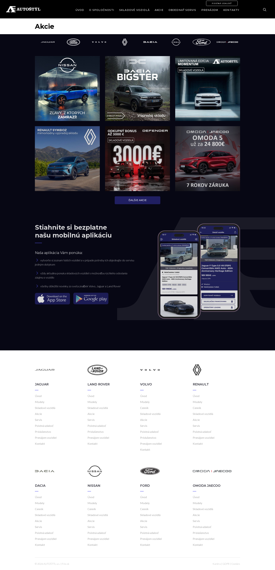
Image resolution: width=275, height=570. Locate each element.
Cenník (144, 407)
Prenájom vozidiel (45, 437)
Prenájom (209, 10)
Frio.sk (65, 563)
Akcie (159, 10)
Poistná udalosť (222, 3)
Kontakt (40, 443)
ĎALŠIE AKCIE (138, 200)
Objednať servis (182, 10)
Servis (38, 419)
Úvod (79, 10)
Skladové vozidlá (134, 10)
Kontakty (231, 10)
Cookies (235, 563)
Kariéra (217, 563)
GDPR (226, 563)
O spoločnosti (101, 10)
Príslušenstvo (43, 431)
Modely (39, 401)
